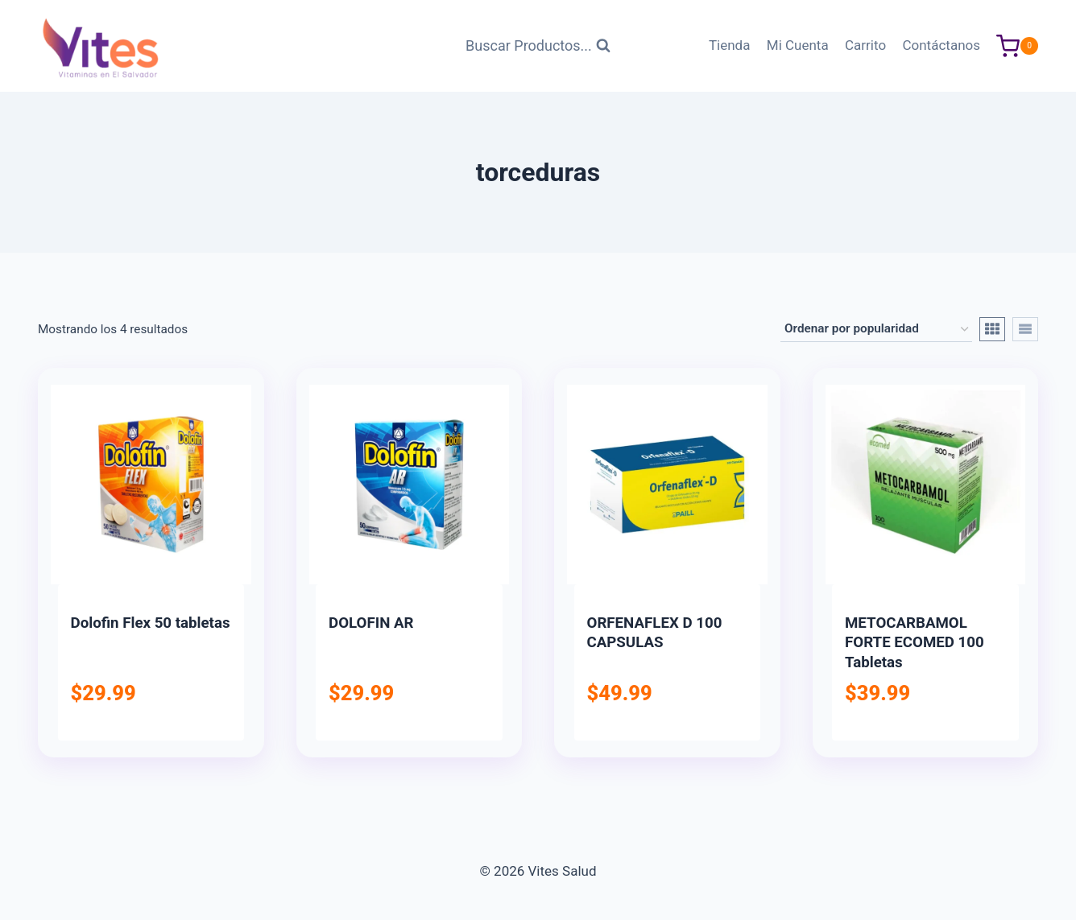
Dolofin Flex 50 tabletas (150, 623)
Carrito (865, 45)
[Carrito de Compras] (1017, 46)
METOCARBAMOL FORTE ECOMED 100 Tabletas (914, 642)
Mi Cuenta (798, 45)
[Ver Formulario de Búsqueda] (538, 46)
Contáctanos (941, 45)
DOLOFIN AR (371, 623)
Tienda (730, 45)
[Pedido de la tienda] (876, 329)
